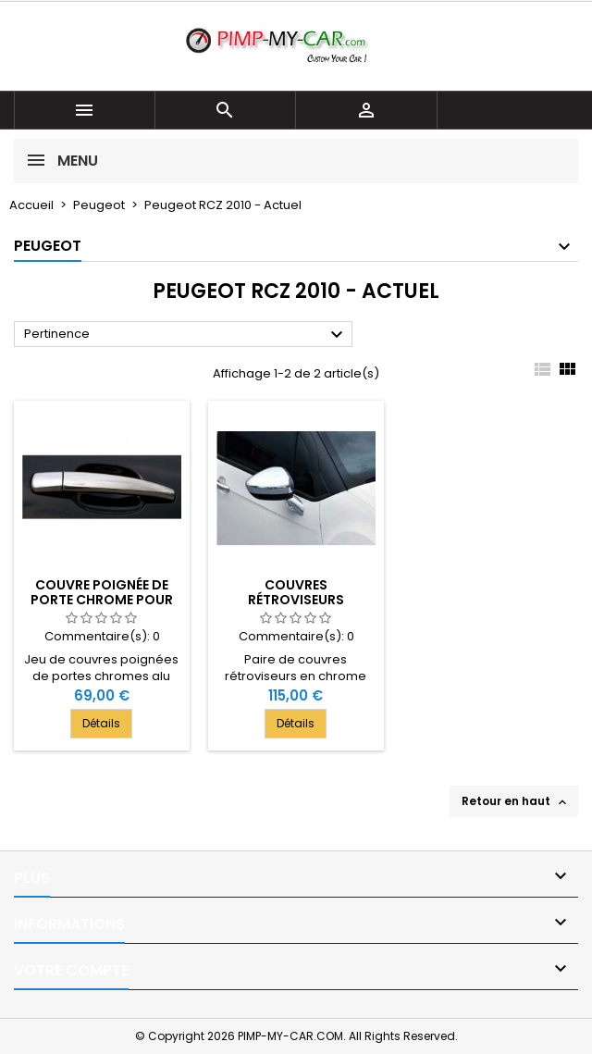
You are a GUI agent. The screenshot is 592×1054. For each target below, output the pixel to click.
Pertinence (186, 335)
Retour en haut (516, 801)
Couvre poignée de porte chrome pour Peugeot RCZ (102, 600)
